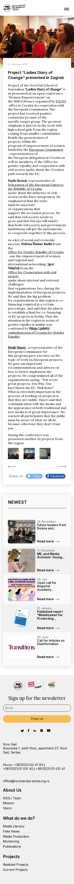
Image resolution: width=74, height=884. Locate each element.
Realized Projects (15, 865)
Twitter (34, 476)
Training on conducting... (62, 466)
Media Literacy (14, 826)
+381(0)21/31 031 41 (50, 769)
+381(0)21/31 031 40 (18, 769)
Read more (48, 541)
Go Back (12, 24)
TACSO (61, 101)
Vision (7, 808)
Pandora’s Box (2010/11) (12, 466)
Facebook (55, 476)
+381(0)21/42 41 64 (28, 765)
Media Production (16, 836)
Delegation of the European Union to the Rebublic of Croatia (36, 187)
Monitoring (11, 841)
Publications (12, 846)
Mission (8, 803)
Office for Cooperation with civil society (32, 274)
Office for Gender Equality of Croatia (36, 252)
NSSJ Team (12, 798)
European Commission (46, 150)
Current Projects (15, 870)
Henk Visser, (17, 347)
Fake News (11, 831)
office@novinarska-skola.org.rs (26, 781)
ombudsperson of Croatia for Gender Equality (36, 334)
